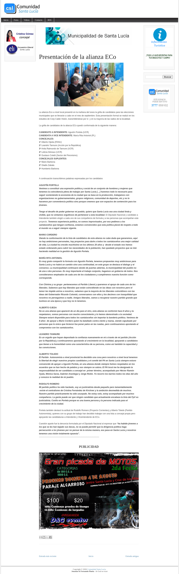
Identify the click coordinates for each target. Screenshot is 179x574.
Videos (26, 20)
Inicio (6, 20)
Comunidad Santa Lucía (96, 569)
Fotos (16, 20)
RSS (49, 20)
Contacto (38, 20)
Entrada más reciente (48, 556)
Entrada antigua (132, 556)
